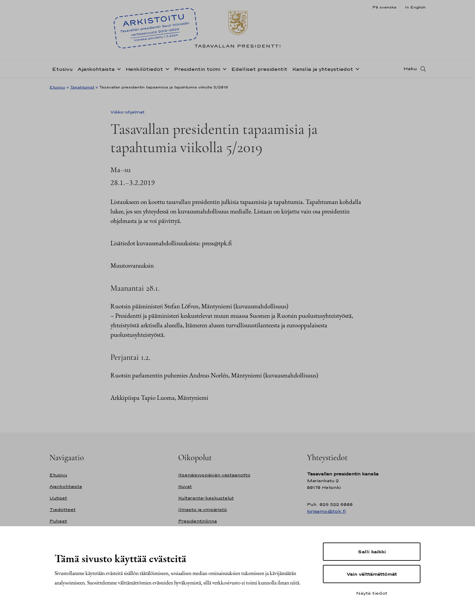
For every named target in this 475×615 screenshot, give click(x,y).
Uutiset (58, 498)
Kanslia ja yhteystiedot (322, 69)
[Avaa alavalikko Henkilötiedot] (166, 68)
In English (415, 7)
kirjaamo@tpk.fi (326, 511)
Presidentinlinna (197, 521)
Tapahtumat (82, 87)
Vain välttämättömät (372, 574)
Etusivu (62, 69)
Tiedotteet (62, 509)
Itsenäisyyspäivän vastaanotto (214, 475)
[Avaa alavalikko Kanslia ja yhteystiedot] (356, 68)
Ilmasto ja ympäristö (202, 509)
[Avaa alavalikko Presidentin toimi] (223, 68)
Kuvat (185, 486)
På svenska (384, 7)
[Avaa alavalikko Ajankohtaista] (118, 68)
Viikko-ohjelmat (127, 112)
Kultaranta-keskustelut (206, 498)
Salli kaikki (372, 552)
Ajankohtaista (96, 69)
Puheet (58, 521)
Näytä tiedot (371, 593)
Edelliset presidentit (259, 69)
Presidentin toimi (197, 69)
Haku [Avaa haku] (410, 69)
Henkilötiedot (144, 69)
